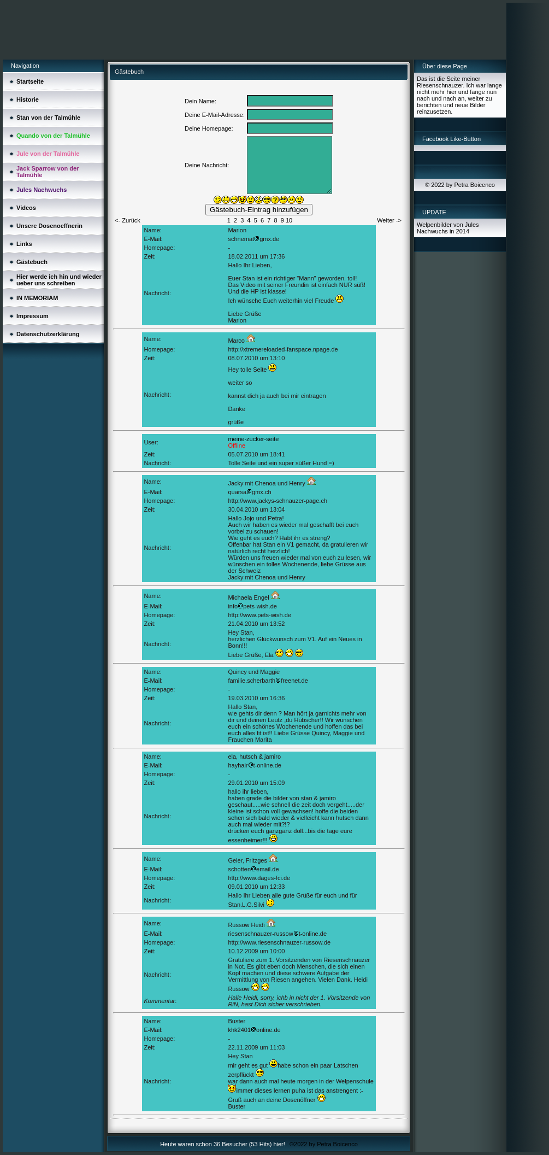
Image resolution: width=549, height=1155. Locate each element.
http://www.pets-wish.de (259, 615)
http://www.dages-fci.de (259, 878)
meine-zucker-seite (253, 439)
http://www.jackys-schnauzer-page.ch (277, 500)
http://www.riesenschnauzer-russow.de (279, 942)
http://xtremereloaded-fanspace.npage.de (283, 349)
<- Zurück (127, 220)
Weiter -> (389, 220)
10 (289, 220)
